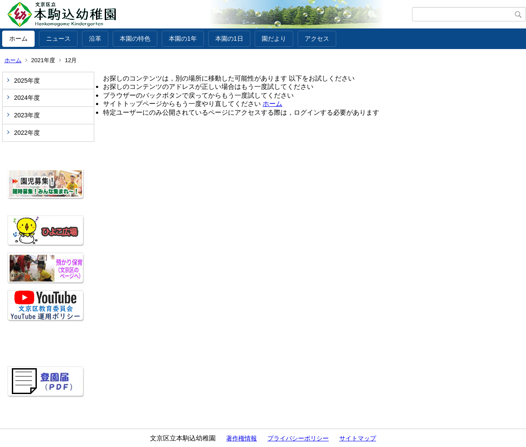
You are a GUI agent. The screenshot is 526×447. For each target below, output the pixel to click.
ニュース (58, 38)
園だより (274, 38)
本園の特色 (135, 38)
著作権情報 (241, 438)
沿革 (95, 38)
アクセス (317, 38)
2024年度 (27, 97)
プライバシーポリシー (298, 438)
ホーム (18, 38)
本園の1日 (229, 38)
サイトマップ (357, 438)
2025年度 (27, 80)
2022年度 (27, 132)
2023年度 (27, 115)
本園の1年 (183, 38)
